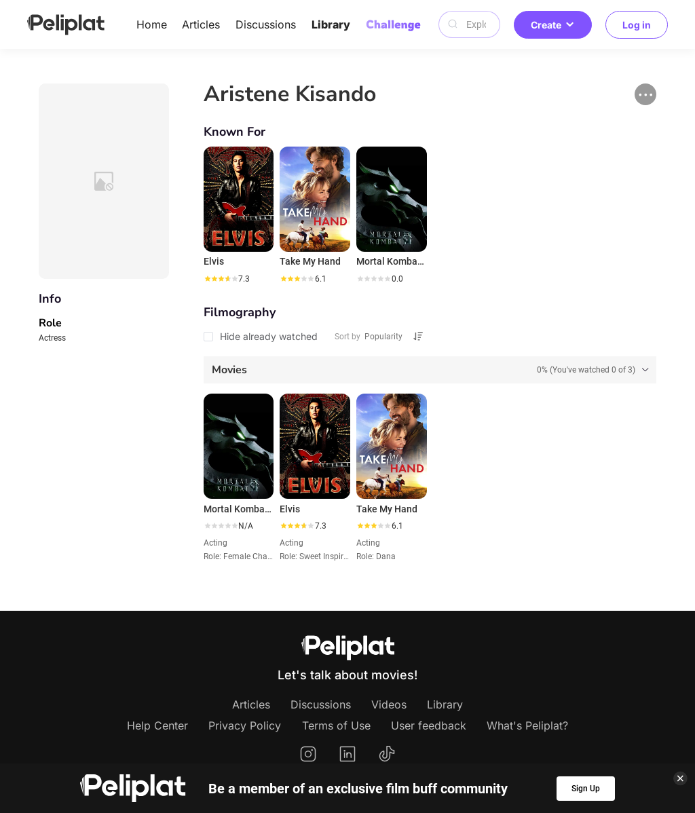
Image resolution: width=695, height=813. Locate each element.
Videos (389, 704)
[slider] (221, 279)
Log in (636, 25)
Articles (201, 24)
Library (331, 24)
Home (151, 24)
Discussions (266, 24)
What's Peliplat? (527, 725)
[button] (645, 94)
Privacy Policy (244, 725)
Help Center (157, 725)
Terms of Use (336, 725)
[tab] (430, 369)
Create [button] (553, 25)
